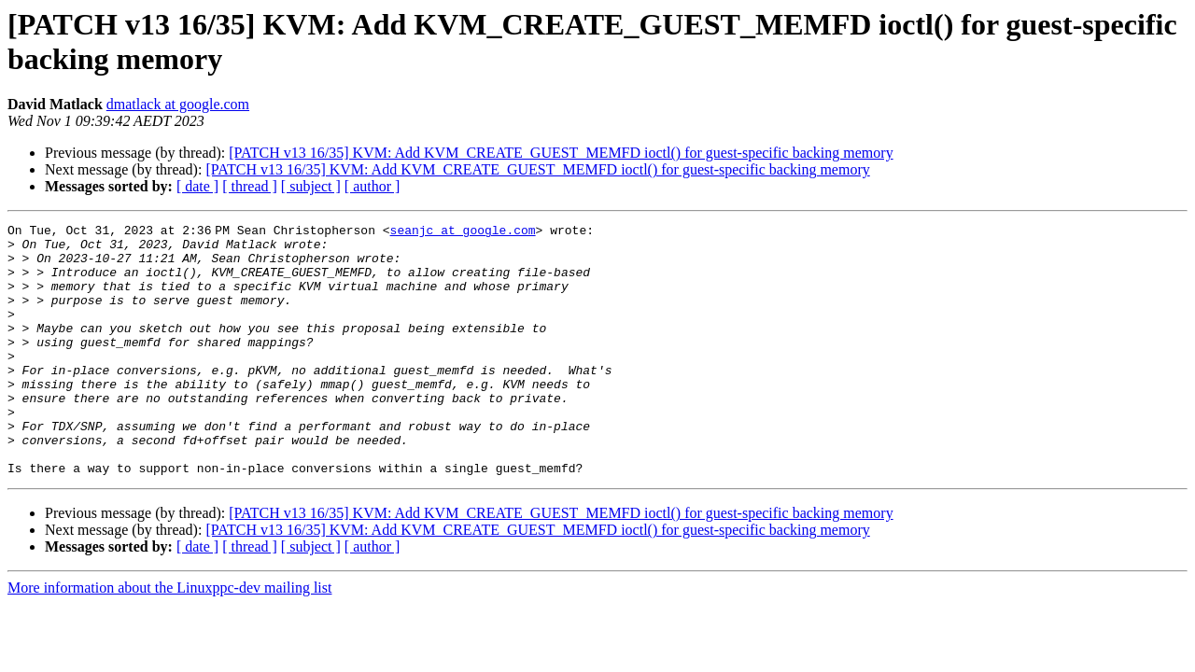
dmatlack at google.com (177, 104)
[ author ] (372, 186)
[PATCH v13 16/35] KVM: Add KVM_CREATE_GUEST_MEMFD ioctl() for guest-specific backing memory (561, 153)
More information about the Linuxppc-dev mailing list (169, 638)
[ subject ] (311, 186)
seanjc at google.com (466, 232)
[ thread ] (249, 186)
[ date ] (197, 186)
